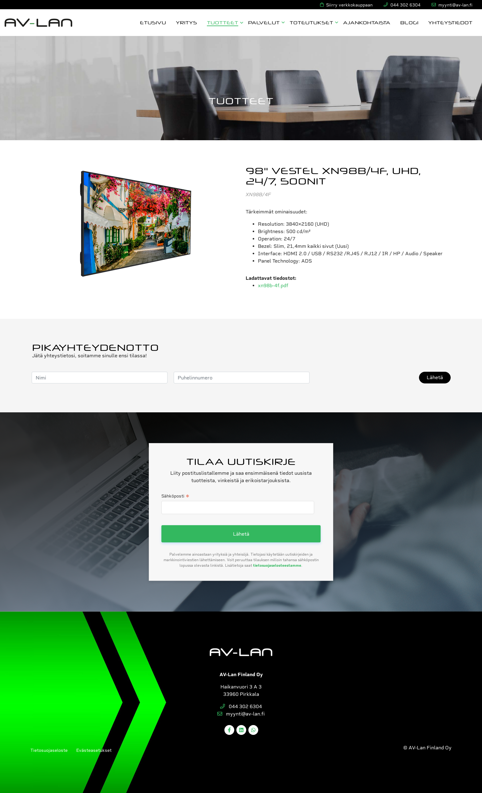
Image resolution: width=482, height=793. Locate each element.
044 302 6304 (241, 706)
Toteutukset (311, 22)
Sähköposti (175, 496)
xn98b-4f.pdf (273, 285)
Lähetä (435, 377)
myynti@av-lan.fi (241, 714)
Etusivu (153, 22)
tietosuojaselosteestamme (277, 565)
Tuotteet (222, 22)
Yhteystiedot (450, 22)
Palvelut (264, 22)
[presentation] (362, 378)
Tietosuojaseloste (49, 750)
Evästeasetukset (94, 750)
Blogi (409, 22)
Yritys (186, 22)
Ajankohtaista (366, 22)
